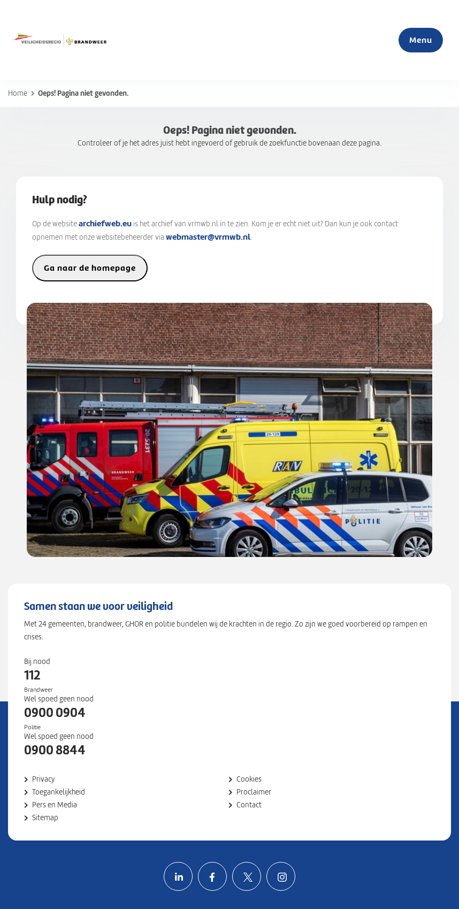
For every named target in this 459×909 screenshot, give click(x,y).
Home (17, 93)
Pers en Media (54, 804)
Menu (420, 39)
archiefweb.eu (105, 223)
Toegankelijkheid (58, 792)
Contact (249, 804)
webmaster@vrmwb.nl (208, 236)
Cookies (249, 779)
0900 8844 (55, 750)
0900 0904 (55, 713)
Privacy (43, 779)
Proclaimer (253, 792)
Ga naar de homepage (90, 267)
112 (32, 675)
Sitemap (45, 817)
